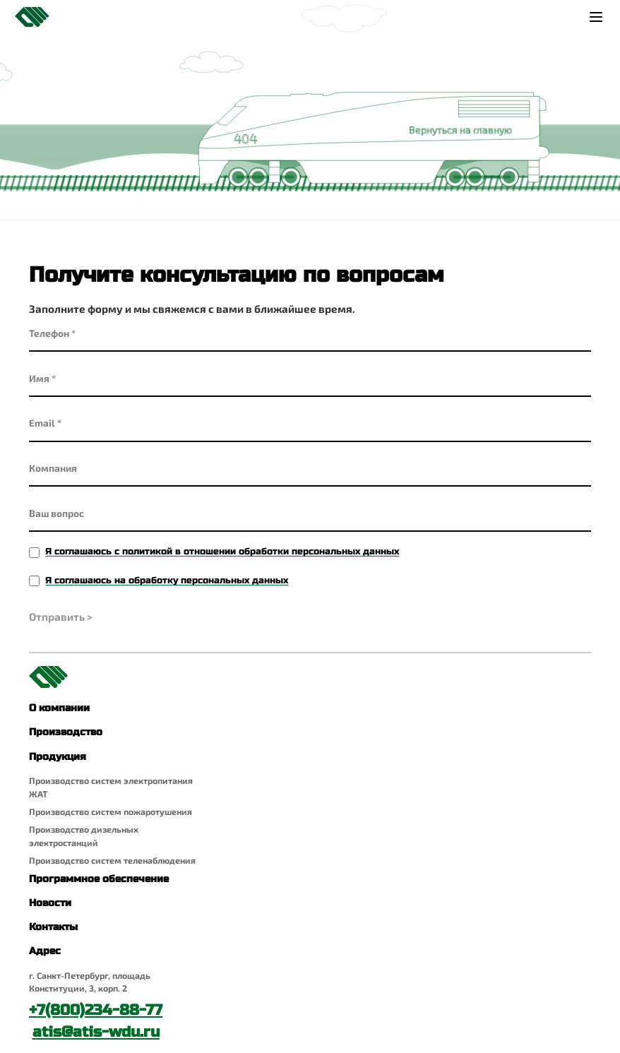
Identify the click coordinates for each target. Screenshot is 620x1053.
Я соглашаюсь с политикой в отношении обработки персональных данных (222, 551)
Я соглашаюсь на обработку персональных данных (166, 580)
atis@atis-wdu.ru (96, 1032)
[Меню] (595, 16)
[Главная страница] (32, 17)
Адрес (45, 951)
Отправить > (61, 616)
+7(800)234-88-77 (95, 1010)
